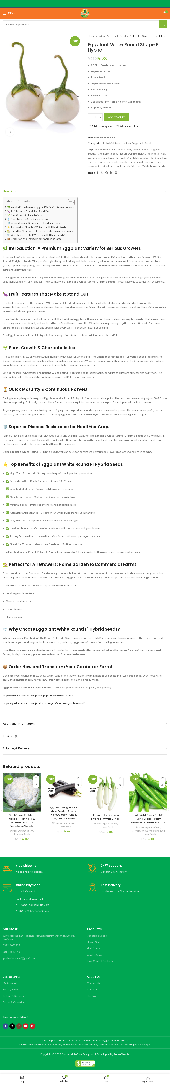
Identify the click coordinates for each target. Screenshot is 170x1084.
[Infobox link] (42, 872)
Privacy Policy (11, 993)
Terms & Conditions (14, 1005)
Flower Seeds (94, 945)
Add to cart (116, 117)
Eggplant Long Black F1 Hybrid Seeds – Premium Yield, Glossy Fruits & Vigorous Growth (64, 813)
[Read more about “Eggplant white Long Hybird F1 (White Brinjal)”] (120, 785)
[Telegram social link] (116, 172)
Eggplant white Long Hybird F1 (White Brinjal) (106, 817)
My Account (10, 986)
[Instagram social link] (19, 1029)
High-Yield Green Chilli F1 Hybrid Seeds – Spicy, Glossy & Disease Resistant (148, 820)
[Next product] (165, 36)
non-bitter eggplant (131, 162)
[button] (36, 785)
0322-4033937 (11, 948)
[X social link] (101, 172)
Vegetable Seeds (97, 939)
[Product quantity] (95, 117)
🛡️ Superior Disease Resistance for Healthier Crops (33, 223)
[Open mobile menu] (9, 13)
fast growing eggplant (133, 153)
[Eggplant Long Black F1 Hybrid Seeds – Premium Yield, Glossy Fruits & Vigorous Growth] (64, 788)
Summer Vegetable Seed (147, 830)
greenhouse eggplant (100, 157)
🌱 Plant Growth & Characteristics (24, 215)
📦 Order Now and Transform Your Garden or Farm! (34, 239)
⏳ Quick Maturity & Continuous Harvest (28, 219)
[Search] (85, 24)
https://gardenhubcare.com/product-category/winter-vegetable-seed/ (43, 703)
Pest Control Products (100, 964)
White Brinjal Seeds (153, 166)
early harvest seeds (138, 149)
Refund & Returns (13, 999)
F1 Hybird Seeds (140, 36)
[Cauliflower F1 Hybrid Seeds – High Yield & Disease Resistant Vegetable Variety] (22, 792)
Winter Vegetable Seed (112, 36)
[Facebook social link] (97, 172)
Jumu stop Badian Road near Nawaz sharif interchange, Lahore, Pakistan (39, 941)
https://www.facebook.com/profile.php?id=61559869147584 (38, 695)
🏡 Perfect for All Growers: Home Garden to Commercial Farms (40, 231)
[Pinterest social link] (106, 172)
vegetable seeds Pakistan (125, 166)
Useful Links (11, 980)
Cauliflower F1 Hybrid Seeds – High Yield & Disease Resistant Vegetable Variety (22, 820)
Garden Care (94, 958)
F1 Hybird (147, 834)
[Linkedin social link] (111, 172)
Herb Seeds (93, 951)
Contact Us (93, 986)
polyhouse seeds (155, 162)
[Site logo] (85, 13)
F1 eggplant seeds (107, 153)
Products (94, 932)
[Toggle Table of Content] (69, 202)
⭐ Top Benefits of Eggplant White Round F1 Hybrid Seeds (36, 227)
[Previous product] (156, 36)
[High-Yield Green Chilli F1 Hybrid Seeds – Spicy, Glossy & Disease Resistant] (148, 792)
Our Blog (92, 999)
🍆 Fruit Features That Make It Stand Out (28, 211)
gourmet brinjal (156, 153)
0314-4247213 (11, 955)
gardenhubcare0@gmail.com (19, 961)
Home (91, 36)
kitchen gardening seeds (104, 162)
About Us (93, 980)
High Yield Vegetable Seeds (131, 157)
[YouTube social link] (25, 1029)
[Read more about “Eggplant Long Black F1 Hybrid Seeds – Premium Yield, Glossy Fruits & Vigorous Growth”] (78, 785)
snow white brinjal (98, 166)
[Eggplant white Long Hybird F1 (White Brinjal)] (106, 792)
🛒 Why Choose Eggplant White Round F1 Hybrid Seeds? (36, 235)
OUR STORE (10, 932)
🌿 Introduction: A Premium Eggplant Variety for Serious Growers (40, 207)
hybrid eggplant (158, 157)
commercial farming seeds (110, 149)
